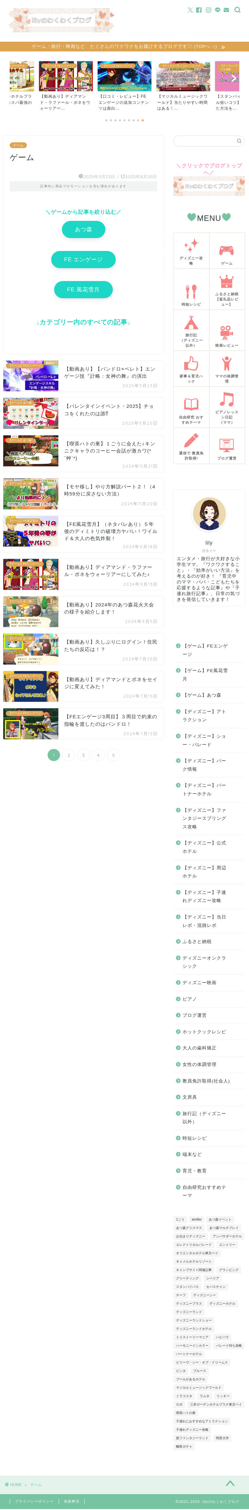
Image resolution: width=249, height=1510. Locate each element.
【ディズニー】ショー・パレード (204, 741)
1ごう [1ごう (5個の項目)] (180, 1220)
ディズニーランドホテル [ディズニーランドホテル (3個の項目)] (194, 1329)
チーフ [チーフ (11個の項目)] (181, 1296)
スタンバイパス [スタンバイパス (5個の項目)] (187, 1287)
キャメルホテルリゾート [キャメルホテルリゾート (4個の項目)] (194, 1262)
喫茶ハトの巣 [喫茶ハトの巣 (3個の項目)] (186, 1414)
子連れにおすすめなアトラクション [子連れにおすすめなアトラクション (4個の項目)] (202, 1422)
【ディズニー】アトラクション (204, 716)
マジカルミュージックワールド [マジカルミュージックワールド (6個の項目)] (198, 1388)
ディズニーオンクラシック (204, 963)
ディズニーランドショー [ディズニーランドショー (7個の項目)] (194, 1321)
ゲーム (18, 146)
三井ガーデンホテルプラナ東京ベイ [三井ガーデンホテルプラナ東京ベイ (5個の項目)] (216, 1405)
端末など (192, 1155)
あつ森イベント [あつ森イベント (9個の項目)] (220, 1220)
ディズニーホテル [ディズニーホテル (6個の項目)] (222, 1304)
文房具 (190, 1098)
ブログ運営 (195, 1016)
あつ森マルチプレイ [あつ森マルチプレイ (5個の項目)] (224, 1229)
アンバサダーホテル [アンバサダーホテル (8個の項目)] (227, 1237)
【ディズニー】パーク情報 (204, 766)
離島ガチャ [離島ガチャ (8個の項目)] (184, 1447)
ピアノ (190, 999)
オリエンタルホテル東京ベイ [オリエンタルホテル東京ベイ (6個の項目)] (197, 1254)
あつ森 (83, 230)
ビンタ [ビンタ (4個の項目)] (181, 1372)
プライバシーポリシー (34, 1502)
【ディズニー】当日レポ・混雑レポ (204, 922)
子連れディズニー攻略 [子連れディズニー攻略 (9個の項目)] (192, 1430)
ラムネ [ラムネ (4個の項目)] (204, 1397)
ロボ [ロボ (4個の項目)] (179, 1405)
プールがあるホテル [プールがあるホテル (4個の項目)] (190, 1380)
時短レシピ (195, 1139)
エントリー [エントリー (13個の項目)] (227, 1245)
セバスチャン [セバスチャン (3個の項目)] (216, 1287)
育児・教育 (195, 1171)
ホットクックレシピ (204, 1032)
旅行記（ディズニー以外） (204, 1118)
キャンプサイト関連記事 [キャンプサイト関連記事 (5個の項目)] (194, 1271)
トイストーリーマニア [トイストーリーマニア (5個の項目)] (192, 1338)
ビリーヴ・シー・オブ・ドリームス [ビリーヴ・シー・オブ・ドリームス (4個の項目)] (202, 1363)
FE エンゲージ (83, 260)
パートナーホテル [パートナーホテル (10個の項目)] (189, 1355)
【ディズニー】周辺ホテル (204, 873)
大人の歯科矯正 (200, 1049)
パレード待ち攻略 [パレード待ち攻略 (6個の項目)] (229, 1346)
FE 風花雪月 (83, 291)
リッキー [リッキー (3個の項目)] (223, 1397)
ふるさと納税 (197, 942)
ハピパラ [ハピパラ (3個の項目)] (222, 1338)
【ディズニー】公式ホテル (204, 848)
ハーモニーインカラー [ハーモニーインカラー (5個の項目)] (192, 1346)
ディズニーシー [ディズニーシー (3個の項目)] (204, 1296)
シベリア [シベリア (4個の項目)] (212, 1279)
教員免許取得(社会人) (206, 1081)
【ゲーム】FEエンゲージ (205, 651)
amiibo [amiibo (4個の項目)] (197, 1220)
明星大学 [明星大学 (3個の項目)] (222, 1439)
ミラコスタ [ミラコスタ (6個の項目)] (184, 1397)
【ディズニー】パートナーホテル (204, 790)
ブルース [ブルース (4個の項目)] (199, 1372)
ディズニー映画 (200, 983)
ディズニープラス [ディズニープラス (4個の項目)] (189, 1304)
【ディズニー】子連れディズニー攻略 (204, 897)
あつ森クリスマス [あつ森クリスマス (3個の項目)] (189, 1229)
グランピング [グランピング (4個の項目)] (229, 1271)
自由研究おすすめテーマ (204, 1192)
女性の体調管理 (200, 1065)
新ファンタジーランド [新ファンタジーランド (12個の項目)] (192, 1439)
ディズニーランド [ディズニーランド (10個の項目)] (189, 1313)
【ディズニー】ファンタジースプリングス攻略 (204, 819)
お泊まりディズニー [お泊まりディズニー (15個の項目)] (190, 1237)
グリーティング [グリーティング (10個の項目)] (187, 1279)
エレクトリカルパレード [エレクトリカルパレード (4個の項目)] (194, 1245)
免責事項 (71, 1502)
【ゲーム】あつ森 (202, 696)
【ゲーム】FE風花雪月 (205, 675)
